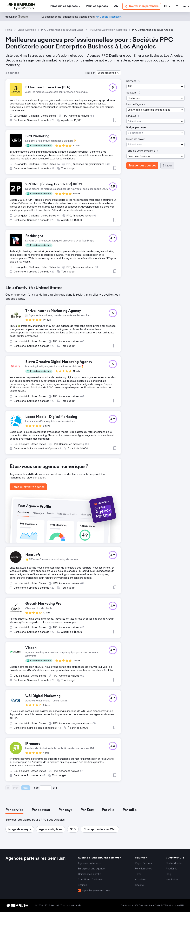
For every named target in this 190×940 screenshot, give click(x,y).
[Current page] (45, 788)
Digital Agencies (27, 29)
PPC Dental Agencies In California (108, 29)
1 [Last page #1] (56, 787)
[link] (97, 6)
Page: (36, 787)
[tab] (14, 810)
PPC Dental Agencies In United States (62, 29)
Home (8, 29)
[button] (167, 6)
